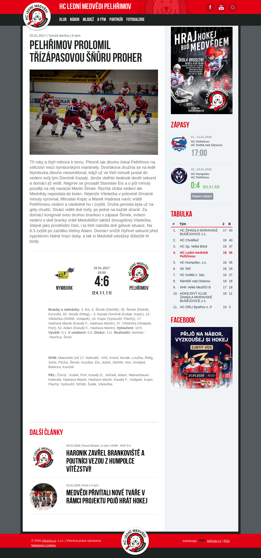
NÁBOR (74, 19)
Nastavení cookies (43, 545)
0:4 (195, 186)
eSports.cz (49, 540)
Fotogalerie (135, 19)
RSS (227, 541)
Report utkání (202, 196)
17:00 (199, 153)
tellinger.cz (214, 541)
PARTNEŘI (116, 19)
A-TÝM (101, 19)
